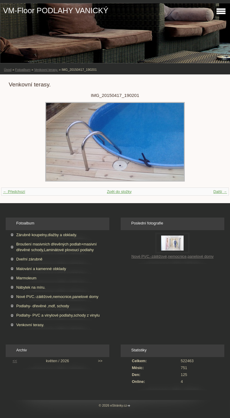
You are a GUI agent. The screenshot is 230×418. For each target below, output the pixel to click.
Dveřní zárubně (29, 259)
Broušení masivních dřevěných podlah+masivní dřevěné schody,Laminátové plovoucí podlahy (56, 247)
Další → (220, 191)
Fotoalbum (22, 69)
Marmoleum (26, 278)
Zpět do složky (119, 191)
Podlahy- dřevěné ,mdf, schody (42, 306)
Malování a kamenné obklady (41, 268)
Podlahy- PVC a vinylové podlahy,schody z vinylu (58, 315)
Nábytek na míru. (30, 287)
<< (15, 361)
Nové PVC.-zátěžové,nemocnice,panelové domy (57, 296)
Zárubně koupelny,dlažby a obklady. (46, 235)
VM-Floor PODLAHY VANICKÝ (55, 10)
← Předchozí (14, 191)
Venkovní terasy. (46, 69)
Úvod (7, 69)
